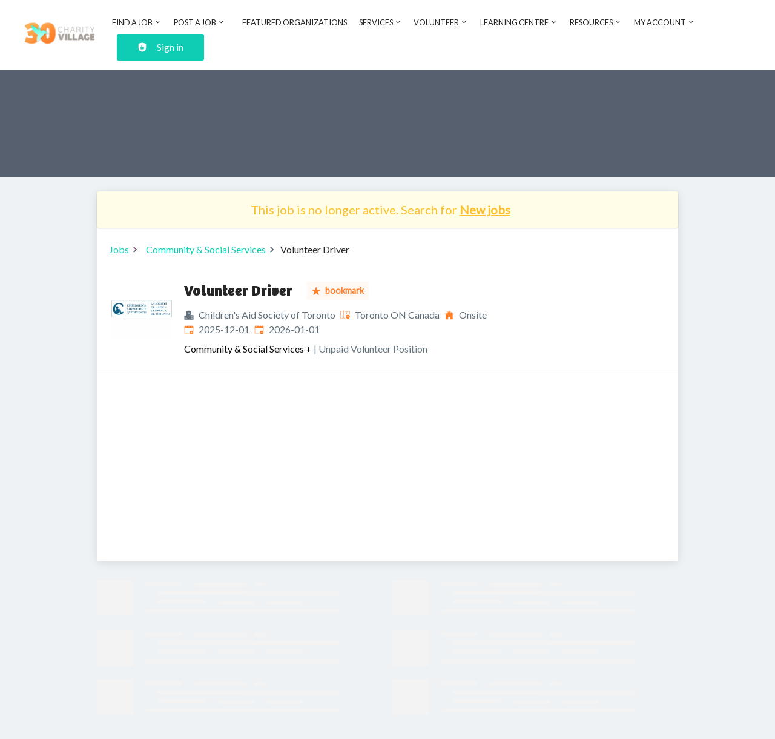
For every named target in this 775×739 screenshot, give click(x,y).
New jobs (485, 209)
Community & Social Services (206, 249)
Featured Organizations (294, 22)
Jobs (119, 249)
